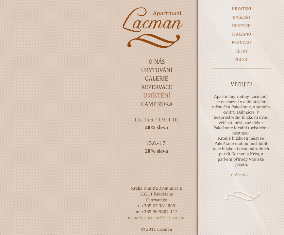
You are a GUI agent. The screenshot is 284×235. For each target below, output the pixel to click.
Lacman (156, 28)
